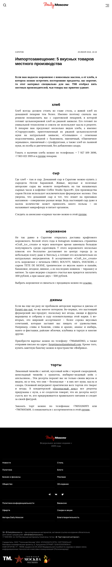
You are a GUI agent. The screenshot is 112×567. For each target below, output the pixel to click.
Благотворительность (68, 517)
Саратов (19, 52)
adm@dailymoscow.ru (33, 534)
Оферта (6, 510)
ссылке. (87, 282)
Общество (7, 484)
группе (42, 156)
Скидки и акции (64, 510)
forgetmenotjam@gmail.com (65, 344)
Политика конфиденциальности (18, 503)
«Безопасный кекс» (65, 388)
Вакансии (62, 503)
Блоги (60, 469)
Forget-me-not (24, 309)
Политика (7, 469)
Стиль (60, 462)
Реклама (61, 476)
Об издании (63, 484)
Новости (6, 462)
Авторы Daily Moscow (12, 517)
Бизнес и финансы (11, 476)
